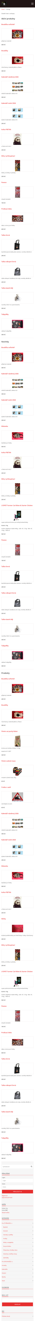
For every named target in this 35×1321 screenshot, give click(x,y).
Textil (3, 1281)
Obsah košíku (5, 1212)
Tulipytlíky (5, 314)
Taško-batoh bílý (7, 288)
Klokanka (4, 426)
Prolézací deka (6, 209)
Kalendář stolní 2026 (8, 103)
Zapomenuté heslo (7, 1197)
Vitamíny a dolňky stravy (10, 1254)
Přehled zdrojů (6, 1316)
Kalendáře (4, 1269)
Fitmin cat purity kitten (9, 731)
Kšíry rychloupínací (8, 156)
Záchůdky (6, 1258)
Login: (3, 1177)
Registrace (5, 1195)
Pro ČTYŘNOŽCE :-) (7, 1223)
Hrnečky (4, 1265)
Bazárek (5, 1227)
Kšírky (3, 919)
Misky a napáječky (8, 1242)
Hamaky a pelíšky (8, 1235)
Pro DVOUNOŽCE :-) (7, 1261)
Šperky (4, 1277)
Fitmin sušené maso (8, 761)
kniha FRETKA (6, 129)
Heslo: (3, 1184)
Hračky (5, 1238)
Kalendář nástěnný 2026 (9, 77)
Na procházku (7, 1246)
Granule (5, 1231)
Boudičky (4, 51)
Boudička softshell (7, 24)
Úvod (3, 9)
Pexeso (4, 182)
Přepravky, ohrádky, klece (10, 1250)
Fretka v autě (6, 787)
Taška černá (5, 235)
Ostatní (4, 1273)
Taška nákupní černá (8, 262)
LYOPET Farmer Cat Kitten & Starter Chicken (17, 505)
